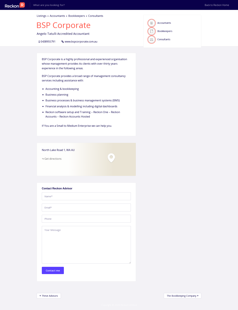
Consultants (95, 16)
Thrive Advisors (50, 295)
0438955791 (48, 41)
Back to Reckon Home (217, 5)
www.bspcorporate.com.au (81, 41)
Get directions (53, 159)
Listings (41, 16)
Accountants (57, 16)
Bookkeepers (76, 16)
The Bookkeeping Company (181, 295)
